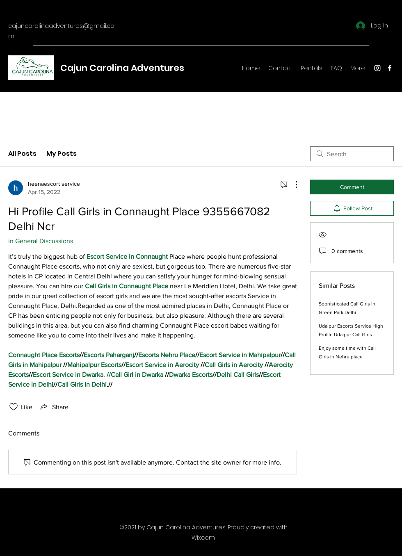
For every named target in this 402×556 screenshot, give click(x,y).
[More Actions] (292, 184)
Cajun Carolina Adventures (122, 68)
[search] (352, 153)
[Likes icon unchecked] (13, 407)
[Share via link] (54, 407)
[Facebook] (390, 68)
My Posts (61, 153)
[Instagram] (377, 68)
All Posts (22, 153)
